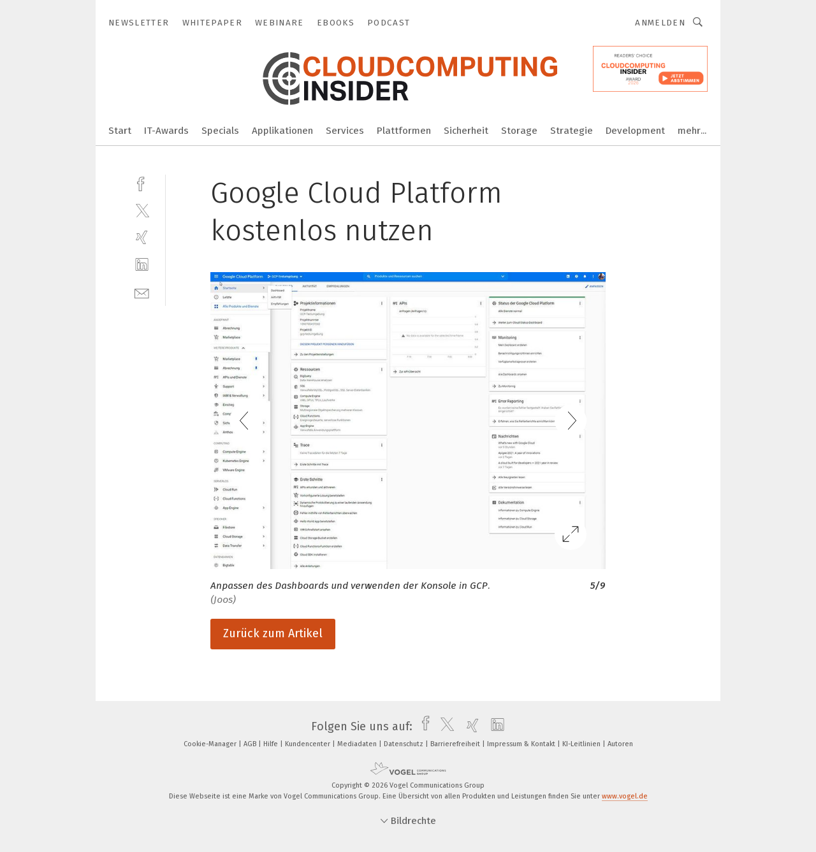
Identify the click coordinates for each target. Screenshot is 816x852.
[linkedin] (142, 265)
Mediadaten (358, 744)
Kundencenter (308, 744)
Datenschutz (404, 744)
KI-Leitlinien (582, 744)
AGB (251, 744)
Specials (220, 130)
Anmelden (660, 22)
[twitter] (142, 210)
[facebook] (142, 183)
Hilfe (271, 744)
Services (345, 130)
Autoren (620, 744)
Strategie (571, 130)
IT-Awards (166, 130)
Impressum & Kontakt (522, 744)
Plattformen (404, 130)
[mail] (142, 292)
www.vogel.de (625, 796)
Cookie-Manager (211, 744)
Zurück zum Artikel (273, 633)
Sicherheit (466, 130)
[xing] (142, 237)
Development (635, 130)
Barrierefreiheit (456, 744)
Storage (519, 130)
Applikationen (282, 130)
